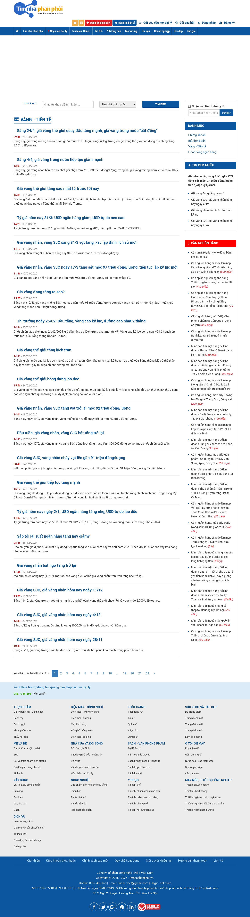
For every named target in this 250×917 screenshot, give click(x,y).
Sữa (16, 754)
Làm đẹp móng (193, 736)
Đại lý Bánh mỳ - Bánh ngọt (28, 711)
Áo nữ (131, 718)
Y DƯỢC (133, 780)
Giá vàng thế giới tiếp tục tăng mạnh (48, 482)
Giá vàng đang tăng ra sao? (41, 292)
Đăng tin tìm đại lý (98, 22)
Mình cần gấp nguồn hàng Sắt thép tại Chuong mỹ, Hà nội (210, 610)
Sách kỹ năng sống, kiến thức (144, 760)
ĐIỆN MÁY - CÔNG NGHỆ (87, 707)
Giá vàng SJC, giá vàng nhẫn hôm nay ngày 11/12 (60, 590)
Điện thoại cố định (81, 736)
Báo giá (191, 31)
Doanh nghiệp (162, 31)
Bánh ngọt (19, 724)
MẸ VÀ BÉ (20, 743)
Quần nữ (132, 724)
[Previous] (49, 673)
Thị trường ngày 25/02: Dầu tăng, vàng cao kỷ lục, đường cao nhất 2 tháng (81, 321)
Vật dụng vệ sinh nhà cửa (85, 767)
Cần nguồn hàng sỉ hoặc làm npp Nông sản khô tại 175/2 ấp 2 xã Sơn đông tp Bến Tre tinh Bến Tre (211, 384)
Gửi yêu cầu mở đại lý (155, 22)
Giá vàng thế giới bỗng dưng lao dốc (48, 379)
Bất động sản (196, 141)
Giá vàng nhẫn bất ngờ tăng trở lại (46, 565)
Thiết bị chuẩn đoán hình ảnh (144, 791)
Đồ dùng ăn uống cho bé (27, 767)
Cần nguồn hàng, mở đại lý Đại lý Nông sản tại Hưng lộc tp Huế (211, 527)
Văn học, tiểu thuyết (139, 754)
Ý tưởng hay (114, 31)
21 (139, 673)
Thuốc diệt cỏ (78, 797)
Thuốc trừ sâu (78, 803)
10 (110, 673)
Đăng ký (227, 22)
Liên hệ (218, 860)
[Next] (154, 673)
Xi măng (18, 791)
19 (124, 673)
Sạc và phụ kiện (194, 767)
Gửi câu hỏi (184, 22)
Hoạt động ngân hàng (202, 152)
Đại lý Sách (134, 748)
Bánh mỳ (18, 718)
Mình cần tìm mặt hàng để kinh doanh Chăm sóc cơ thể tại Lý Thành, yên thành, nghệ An (212, 595)
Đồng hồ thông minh (82, 730)
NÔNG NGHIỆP (80, 780)
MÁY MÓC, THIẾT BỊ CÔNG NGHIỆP (208, 780)
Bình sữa (18, 773)
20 (132, 673)
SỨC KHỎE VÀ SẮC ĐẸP (201, 707)
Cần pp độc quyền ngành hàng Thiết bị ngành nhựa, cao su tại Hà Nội (211, 282)
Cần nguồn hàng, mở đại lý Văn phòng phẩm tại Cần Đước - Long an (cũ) (211, 321)
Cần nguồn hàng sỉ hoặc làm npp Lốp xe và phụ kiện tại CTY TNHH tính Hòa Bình (211, 429)
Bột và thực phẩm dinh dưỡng (30, 760)
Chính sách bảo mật (95, 860)
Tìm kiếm (30, 103)
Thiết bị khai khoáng (196, 791)
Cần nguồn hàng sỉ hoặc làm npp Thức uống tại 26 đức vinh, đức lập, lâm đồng (211, 542)
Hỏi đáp (178, 31)
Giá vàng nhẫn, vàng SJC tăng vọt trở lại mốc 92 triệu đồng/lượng (73, 408)
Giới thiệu (33, 860)
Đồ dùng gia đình (80, 748)
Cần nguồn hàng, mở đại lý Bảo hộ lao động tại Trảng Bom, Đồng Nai (211, 399)
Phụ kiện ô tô (192, 748)
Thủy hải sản (21, 736)
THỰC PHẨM (22, 707)
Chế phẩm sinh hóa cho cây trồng (89, 784)
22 (147, 673)
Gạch (17, 809)
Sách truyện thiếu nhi (139, 767)
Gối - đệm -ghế (193, 754)
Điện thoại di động (81, 718)
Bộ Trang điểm (193, 711)
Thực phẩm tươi (22, 730)
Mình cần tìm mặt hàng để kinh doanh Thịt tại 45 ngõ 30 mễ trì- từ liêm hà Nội (211, 350)
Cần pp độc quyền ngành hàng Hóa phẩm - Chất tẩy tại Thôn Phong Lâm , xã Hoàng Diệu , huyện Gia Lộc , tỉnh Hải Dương (212, 301)
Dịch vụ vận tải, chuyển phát (29, 827)
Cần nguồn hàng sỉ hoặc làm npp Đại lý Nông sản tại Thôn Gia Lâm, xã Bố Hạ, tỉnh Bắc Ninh (211, 267)
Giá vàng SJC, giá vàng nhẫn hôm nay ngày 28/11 (60, 639)
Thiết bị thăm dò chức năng (143, 797)
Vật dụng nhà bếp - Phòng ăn (86, 754)
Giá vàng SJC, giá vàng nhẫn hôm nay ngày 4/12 (58, 615)
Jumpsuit (133, 736)
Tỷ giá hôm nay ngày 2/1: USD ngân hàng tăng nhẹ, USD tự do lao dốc (77, 511)
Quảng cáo (20, 846)
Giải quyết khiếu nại (158, 860)
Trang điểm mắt (194, 724)
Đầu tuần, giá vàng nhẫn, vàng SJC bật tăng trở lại (60, 433)
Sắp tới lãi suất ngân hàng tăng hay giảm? (53, 536)
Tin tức (99, 31)
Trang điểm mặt (194, 718)
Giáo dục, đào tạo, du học (28, 840)
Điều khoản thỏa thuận (61, 860)
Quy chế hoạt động (127, 860)
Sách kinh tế (135, 773)
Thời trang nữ (135, 711)
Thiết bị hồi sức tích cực (141, 809)
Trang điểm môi (194, 730)
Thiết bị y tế (134, 784)
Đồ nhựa (75, 760)
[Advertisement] (125, 64)
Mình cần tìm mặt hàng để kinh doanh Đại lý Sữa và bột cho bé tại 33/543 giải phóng (211, 414)
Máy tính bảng (78, 724)
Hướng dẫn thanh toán (192, 860)
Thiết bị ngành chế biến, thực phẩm (204, 803)
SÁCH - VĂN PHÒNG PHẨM (146, 743)
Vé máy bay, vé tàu (24, 821)
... (117, 673)
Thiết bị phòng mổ (138, 803)
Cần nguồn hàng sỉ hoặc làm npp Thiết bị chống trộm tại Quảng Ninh (211, 635)
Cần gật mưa (192, 773)
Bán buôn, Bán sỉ (80, 31)
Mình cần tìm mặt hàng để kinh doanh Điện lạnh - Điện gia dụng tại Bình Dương (212, 474)
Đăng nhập (207, 22)
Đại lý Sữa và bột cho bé (27, 748)
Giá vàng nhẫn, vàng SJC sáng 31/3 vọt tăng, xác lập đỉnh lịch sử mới (77, 242)
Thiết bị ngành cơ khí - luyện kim (203, 797)
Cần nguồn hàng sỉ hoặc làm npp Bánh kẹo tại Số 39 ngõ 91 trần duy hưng (211, 335)
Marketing (131, 31)
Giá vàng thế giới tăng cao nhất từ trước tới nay (58, 188)
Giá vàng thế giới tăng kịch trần (44, 350)
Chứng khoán (196, 135)
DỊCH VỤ (19, 816)
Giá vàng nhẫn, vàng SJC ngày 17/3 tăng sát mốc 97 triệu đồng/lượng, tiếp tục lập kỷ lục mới (97, 267)
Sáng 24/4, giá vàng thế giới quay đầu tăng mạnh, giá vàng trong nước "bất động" (87, 130)
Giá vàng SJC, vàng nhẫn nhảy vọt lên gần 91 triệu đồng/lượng (71, 458)
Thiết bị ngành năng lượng (199, 809)
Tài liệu (145, 31)
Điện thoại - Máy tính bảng (85, 711)
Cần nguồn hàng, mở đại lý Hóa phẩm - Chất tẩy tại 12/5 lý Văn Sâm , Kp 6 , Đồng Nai (210, 459)
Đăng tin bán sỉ (124, 22)
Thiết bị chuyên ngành (197, 784)
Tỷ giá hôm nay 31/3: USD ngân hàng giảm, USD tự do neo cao (70, 218)
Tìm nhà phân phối (33, 31)
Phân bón (76, 791)
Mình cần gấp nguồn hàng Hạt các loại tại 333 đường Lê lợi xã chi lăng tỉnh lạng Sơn (212, 557)
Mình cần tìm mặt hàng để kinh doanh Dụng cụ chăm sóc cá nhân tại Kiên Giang (211, 444)
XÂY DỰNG (21, 780)
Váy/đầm (133, 730)
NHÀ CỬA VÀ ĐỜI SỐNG (87, 743)
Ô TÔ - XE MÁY (195, 743)
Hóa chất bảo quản (81, 809)
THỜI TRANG (136, 707)
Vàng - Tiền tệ (197, 146)
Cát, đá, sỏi (20, 803)
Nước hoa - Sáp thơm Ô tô (199, 760)
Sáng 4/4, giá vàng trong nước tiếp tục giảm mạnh (60, 159)
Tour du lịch (20, 833)
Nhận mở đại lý (57, 31)
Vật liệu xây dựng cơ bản (27, 784)
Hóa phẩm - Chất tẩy (82, 773)
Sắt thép (18, 797)
